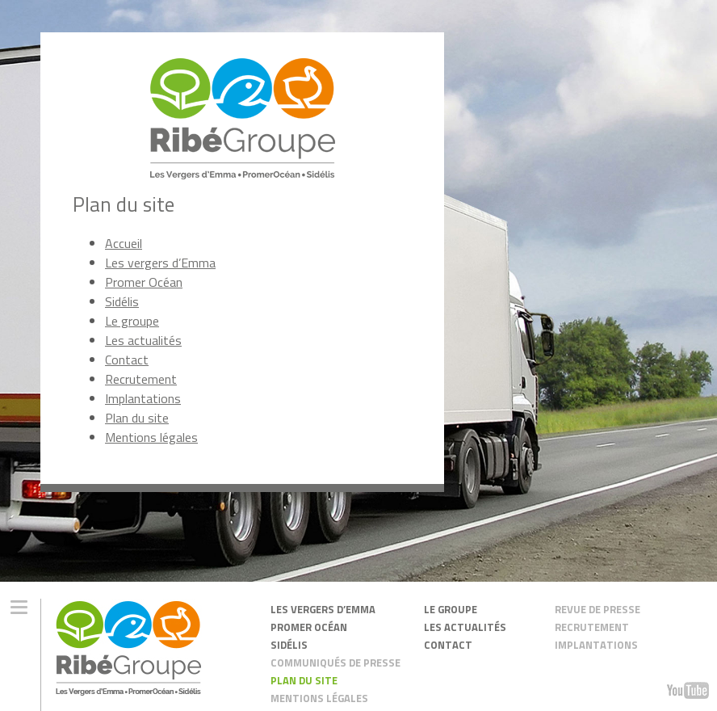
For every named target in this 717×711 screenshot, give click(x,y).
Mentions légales (151, 437)
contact (448, 644)
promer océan (308, 626)
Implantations (143, 398)
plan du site (304, 680)
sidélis (289, 644)
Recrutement (141, 379)
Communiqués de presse (335, 662)
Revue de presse (597, 608)
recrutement (592, 626)
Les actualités (143, 340)
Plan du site (137, 417)
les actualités (465, 626)
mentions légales (319, 697)
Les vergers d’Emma (160, 262)
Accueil (123, 243)
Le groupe (132, 320)
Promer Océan (143, 282)
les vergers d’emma (322, 608)
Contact (127, 359)
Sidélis (122, 301)
